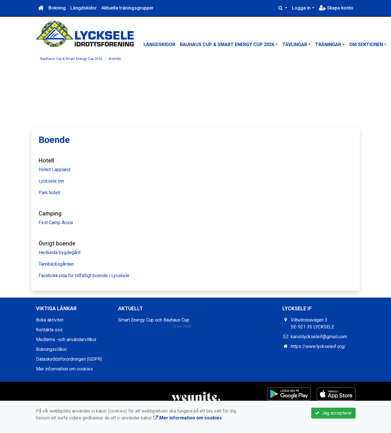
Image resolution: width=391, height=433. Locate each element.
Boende (115, 59)
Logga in (301, 8)
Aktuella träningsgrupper (127, 8)
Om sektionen (366, 44)
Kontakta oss (49, 329)
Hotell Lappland (54, 169)
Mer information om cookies (64, 369)
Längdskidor (83, 8)
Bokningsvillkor (51, 349)
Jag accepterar (333, 413)
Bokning (57, 8)
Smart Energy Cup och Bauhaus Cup (153, 320)
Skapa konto (336, 8)
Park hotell (49, 192)
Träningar (328, 44)
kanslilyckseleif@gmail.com (319, 336)
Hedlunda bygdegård (59, 252)
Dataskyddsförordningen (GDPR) (69, 359)
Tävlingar (294, 44)
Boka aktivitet (49, 320)
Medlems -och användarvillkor (66, 339)
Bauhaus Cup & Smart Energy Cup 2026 (227, 44)
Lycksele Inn (51, 181)
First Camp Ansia (56, 222)
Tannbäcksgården (56, 264)
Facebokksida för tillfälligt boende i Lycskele (84, 275)
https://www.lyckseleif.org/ (318, 346)
